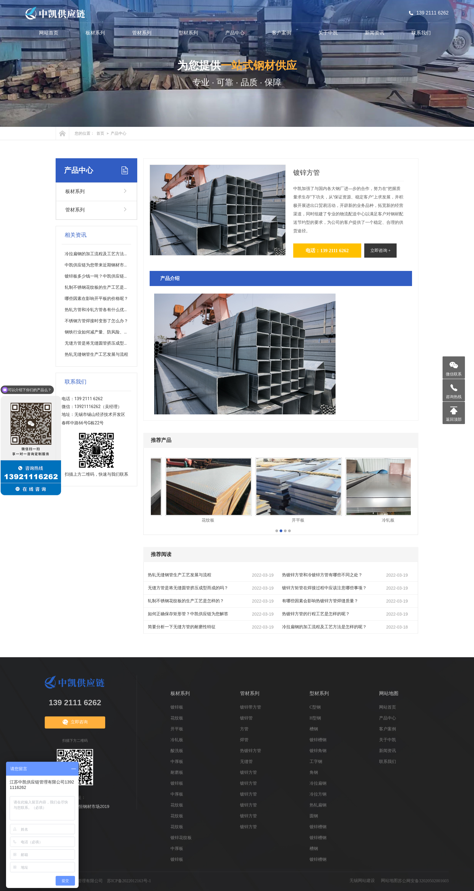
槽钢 (314, 729)
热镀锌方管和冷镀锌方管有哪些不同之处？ (322, 575)
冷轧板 (176, 740)
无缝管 (246, 761)
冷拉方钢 (318, 794)
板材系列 (95, 32)
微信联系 (454, 374)
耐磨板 (176, 772)
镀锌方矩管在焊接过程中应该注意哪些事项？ (324, 588)
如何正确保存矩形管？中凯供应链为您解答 (188, 614)
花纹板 (176, 718)
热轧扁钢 (318, 805)
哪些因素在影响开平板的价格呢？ (96, 298)
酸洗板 (176, 750)
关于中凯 (328, 32)
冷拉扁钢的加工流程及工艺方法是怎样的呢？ (324, 627)
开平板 (176, 729)
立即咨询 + (380, 250)
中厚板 (176, 761)
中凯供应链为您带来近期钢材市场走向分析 (105, 265)
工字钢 (316, 761)
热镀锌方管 (250, 750)
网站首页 (48, 32)
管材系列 (141, 32)
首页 (100, 133)
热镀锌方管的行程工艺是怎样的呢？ (316, 614)
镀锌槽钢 (318, 740)
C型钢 (315, 707)
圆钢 (314, 816)
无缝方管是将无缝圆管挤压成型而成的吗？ (188, 588)
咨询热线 (454, 396)
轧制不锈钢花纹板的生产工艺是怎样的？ (186, 601)
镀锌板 (176, 707)
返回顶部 (454, 419)
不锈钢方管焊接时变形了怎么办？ (96, 321)
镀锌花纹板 (181, 837)
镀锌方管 (248, 772)
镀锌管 (246, 718)
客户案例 (281, 32)
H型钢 (315, 718)
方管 (244, 729)
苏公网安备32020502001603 (423, 881)
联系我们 (421, 32)
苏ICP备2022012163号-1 (129, 881)
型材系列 (188, 32)
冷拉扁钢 (318, 783)
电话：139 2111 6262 (327, 250)
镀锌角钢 (318, 750)
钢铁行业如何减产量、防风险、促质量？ (103, 332)
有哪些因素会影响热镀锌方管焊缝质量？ (320, 601)
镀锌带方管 (250, 707)
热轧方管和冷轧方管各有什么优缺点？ (101, 309)
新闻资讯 (374, 32)
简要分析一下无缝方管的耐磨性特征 (182, 627)
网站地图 (388, 693)
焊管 (244, 740)
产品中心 (235, 32)
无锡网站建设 (362, 880)
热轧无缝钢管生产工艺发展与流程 (179, 575)
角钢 (314, 772)
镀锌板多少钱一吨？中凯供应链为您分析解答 (107, 276)
